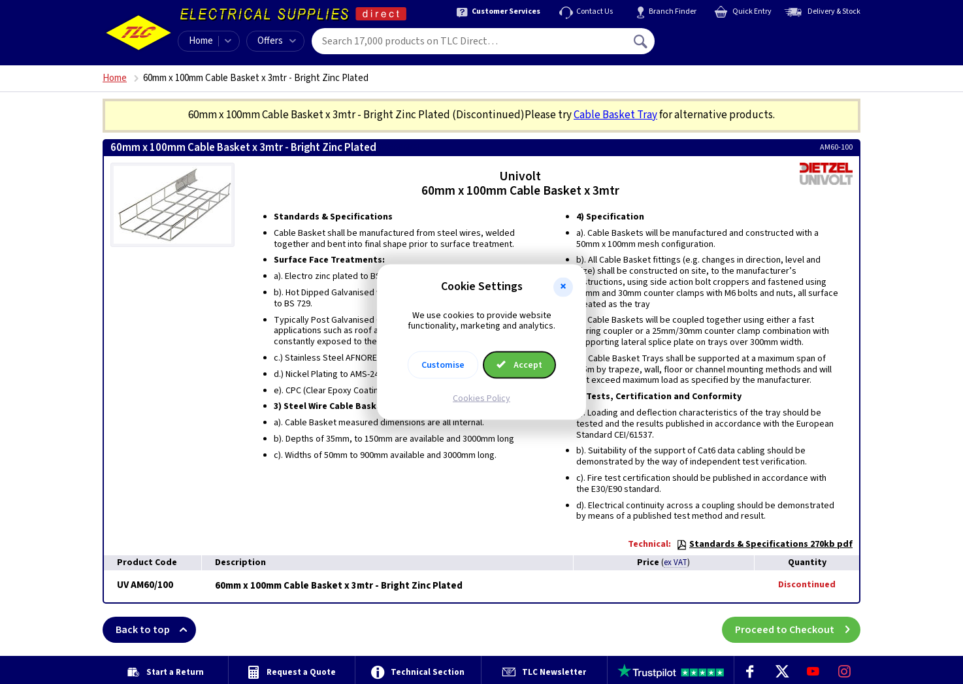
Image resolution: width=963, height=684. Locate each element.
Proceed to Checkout (797, 630)
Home (201, 41)
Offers (276, 41)
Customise (443, 365)
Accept (519, 365)
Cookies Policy (481, 398)
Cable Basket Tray (615, 115)
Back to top (156, 630)
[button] (563, 287)
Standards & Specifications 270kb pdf (764, 544)
